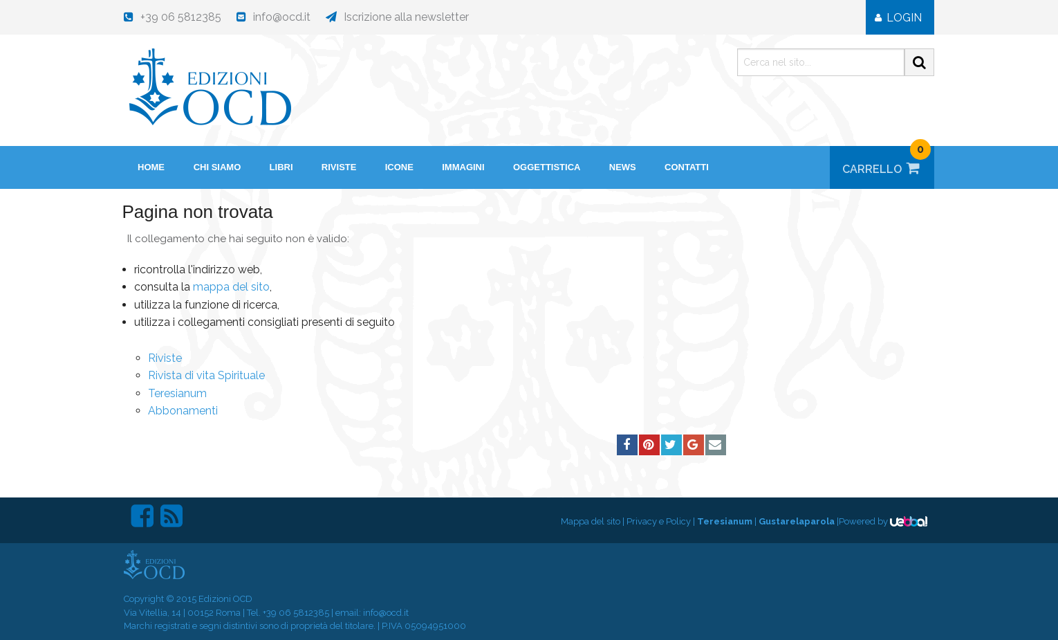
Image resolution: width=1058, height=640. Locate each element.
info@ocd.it (386, 612)
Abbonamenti (183, 410)
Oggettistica (547, 167)
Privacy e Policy (659, 521)
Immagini (463, 167)
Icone (399, 167)
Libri (281, 167)
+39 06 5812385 (296, 612)
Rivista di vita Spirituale (206, 375)
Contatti (687, 167)
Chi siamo (217, 167)
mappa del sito (231, 286)
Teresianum (177, 393)
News (622, 167)
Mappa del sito (590, 521)
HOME (151, 167)
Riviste (339, 167)
